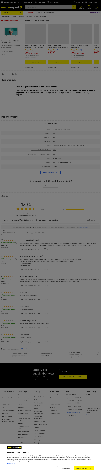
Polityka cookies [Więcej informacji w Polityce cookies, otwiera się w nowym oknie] (11, 463)
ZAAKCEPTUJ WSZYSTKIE (84, 468)
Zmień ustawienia (65, 468)
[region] (50, 458)
